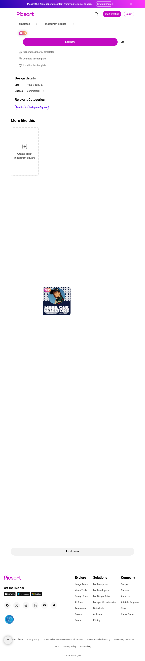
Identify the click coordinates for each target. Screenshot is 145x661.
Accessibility (85, 646)
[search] (96, 14)
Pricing (96, 620)
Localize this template (34, 65)
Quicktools (98, 608)
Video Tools (81, 590)
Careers (125, 590)
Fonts (78, 620)
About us (125, 596)
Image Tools (81, 584)
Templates (80, 608)
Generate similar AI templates (38, 52)
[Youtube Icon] (44, 605)
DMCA (56, 646)
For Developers (101, 590)
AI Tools (79, 602)
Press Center (127, 614)
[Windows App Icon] (36, 595)
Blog (123, 608)
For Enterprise (100, 584)
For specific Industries (104, 602)
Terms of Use (17, 639)
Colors (78, 614)
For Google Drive (101, 596)
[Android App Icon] (23, 595)
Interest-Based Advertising (98, 639)
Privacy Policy (33, 639)
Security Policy (69, 646)
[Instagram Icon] (26, 605)
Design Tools (81, 596)
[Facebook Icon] (7, 605)
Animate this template (34, 58)
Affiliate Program (130, 602)
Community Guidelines (124, 639)
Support (125, 584)
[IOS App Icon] (10, 595)
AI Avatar (98, 614)
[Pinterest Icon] (53, 605)
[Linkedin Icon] (35, 605)
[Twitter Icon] (16, 605)
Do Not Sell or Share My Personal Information (63, 639)
